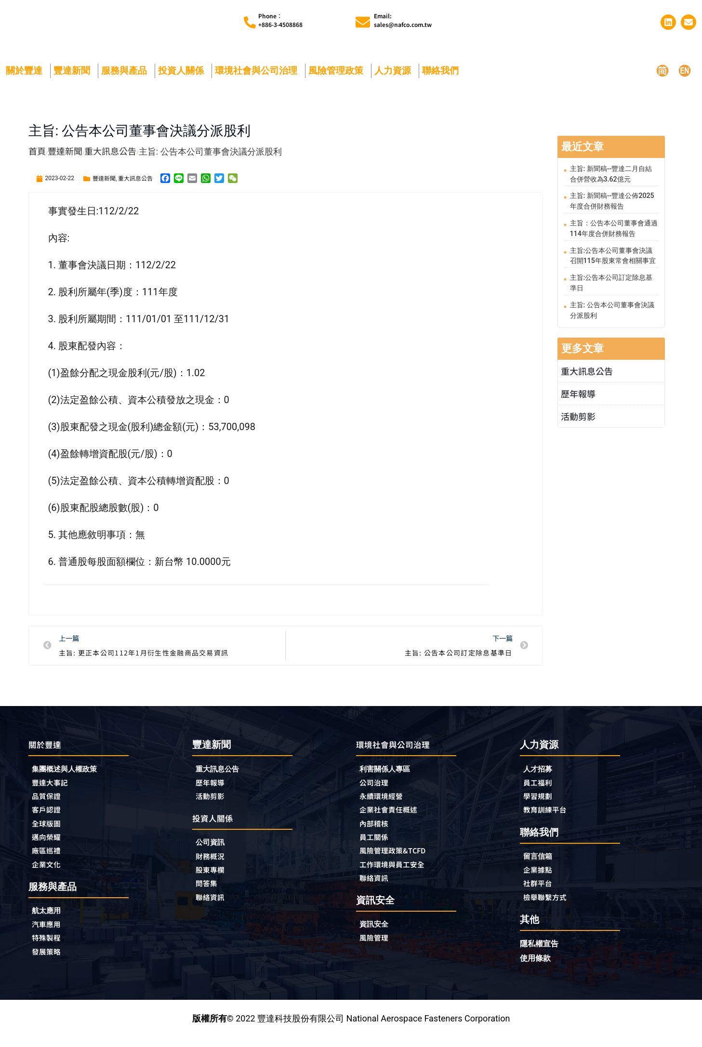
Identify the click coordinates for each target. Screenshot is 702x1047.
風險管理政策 (338, 73)
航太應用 (51, 921)
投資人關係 (183, 73)
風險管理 (376, 950)
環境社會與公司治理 (258, 73)
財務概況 (215, 863)
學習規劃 (540, 801)
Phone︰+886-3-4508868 (280, 21)
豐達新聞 (74, 73)
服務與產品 (126, 73)
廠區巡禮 (49, 859)
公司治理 (379, 787)
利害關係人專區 (389, 773)
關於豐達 (26, 73)
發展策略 (49, 964)
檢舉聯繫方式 (549, 906)
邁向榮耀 (49, 845)
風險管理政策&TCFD (399, 859)
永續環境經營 (385, 802)
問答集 (209, 892)
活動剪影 (578, 415)
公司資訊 (215, 849)
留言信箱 (540, 863)
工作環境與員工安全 (398, 874)
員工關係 (376, 845)
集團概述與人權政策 (71, 773)
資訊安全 (376, 935)
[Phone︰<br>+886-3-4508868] (250, 24)
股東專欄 (215, 878)
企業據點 (540, 877)
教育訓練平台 (549, 816)
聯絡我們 (443, 73)
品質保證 (49, 802)
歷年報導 (578, 393)
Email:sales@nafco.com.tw (403, 21)
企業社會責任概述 (394, 816)
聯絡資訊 (213, 907)
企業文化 (49, 874)
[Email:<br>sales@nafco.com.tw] (363, 24)
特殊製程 (49, 950)
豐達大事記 (53, 787)
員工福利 (540, 787)
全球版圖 (49, 831)
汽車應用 (51, 935)
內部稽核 (376, 831)
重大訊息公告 (135, 181)
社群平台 (540, 892)
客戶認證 (49, 816)
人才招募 (540, 772)
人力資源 (395, 73)
